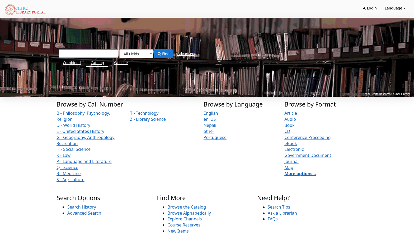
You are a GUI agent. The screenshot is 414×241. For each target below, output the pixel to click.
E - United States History (80, 131)
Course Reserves (183, 225)
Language (395, 8)
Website (121, 62)
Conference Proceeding (307, 137)
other (209, 131)
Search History (81, 207)
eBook (290, 143)
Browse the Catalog (186, 207)
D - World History (73, 125)
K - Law (63, 155)
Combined (72, 62)
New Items (178, 231)
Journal (291, 161)
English (211, 113)
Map (288, 167)
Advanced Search (84, 213)
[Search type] (136, 53)
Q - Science (67, 167)
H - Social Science (74, 149)
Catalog (97, 62)
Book (289, 125)
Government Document (307, 155)
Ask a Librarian (282, 213)
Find (164, 53)
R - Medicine (69, 173)
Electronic (294, 149)
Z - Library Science (148, 119)
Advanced (185, 53)
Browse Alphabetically (189, 213)
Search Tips (279, 207)
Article (290, 113)
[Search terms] (88, 53)
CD (287, 131)
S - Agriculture (70, 179)
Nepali (210, 125)
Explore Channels (184, 219)
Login (370, 8)
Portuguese (215, 137)
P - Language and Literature (84, 161)
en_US (210, 119)
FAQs (273, 219)
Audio (290, 119)
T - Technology (144, 113)
